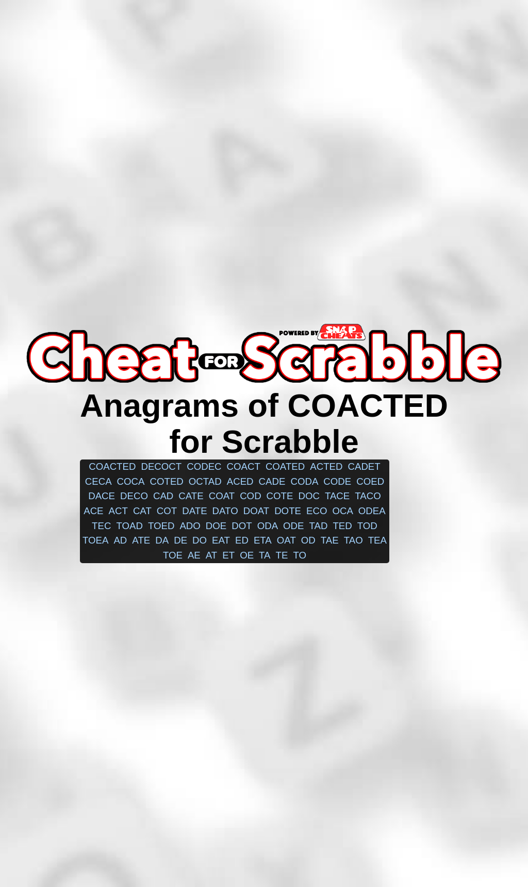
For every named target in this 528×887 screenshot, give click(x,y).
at (211, 555)
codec (204, 466)
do (199, 540)
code (337, 481)
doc (308, 495)
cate (190, 495)
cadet (364, 466)
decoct (161, 466)
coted (167, 481)
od (308, 540)
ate (141, 540)
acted (326, 466)
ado (189, 525)
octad (205, 481)
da (162, 540)
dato (225, 510)
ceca (98, 481)
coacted (112, 466)
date (194, 510)
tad (318, 525)
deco (134, 495)
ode (293, 525)
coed (370, 481)
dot (242, 525)
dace (101, 495)
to (299, 555)
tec (101, 525)
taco (368, 495)
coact (243, 466)
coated (285, 466)
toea (95, 540)
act (118, 510)
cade (272, 481)
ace (93, 510)
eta (263, 540)
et (228, 555)
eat (221, 540)
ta (264, 555)
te (282, 555)
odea (372, 510)
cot (167, 510)
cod (250, 495)
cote (280, 495)
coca (131, 481)
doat (256, 510)
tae (330, 540)
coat (222, 495)
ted (342, 525)
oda (267, 525)
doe (216, 525)
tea (377, 540)
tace (337, 495)
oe (247, 555)
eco (316, 510)
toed (161, 525)
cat (142, 510)
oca (342, 510)
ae (194, 555)
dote (287, 510)
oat (286, 540)
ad (120, 540)
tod (367, 525)
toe (173, 555)
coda (304, 481)
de (180, 540)
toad (129, 525)
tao (353, 540)
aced (240, 481)
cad (163, 495)
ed (242, 540)
